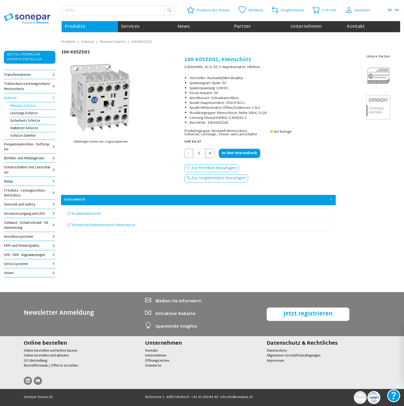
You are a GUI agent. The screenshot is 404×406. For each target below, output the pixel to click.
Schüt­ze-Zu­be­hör (23, 136)
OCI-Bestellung (35, 361)
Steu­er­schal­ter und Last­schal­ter (29, 170)
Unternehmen (306, 26)
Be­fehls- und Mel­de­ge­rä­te (29, 158)
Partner (242, 26)
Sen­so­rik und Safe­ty (29, 205)
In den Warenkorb (239, 153)
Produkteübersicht (84, 214)
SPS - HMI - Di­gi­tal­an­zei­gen (29, 255)
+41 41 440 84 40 (204, 397)
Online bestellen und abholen (46, 356)
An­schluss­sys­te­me (29, 237)
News (184, 26)
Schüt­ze (29, 98)
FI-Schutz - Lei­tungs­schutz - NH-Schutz (29, 193)
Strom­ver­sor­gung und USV (29, 214)
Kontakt (356, 26)
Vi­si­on (29, 273)
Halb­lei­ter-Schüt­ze (24, 128)
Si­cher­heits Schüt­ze (25, 121)
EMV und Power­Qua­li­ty (29, 246)
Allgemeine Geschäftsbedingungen (294, 356)
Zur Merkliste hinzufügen (211, 168)
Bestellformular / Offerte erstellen (51, 366)
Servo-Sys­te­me (29, 264)
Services (130, 26)
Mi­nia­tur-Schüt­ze (23, 106)
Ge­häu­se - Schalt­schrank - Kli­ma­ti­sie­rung (29, 225)
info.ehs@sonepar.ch (236, 397)
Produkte (75, 26)
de (390, 10)
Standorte (153, 366)
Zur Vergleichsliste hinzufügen (216, 178)
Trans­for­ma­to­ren (29, 75)
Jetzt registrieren (308, 314)
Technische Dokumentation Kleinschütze (101, 225)
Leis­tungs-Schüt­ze (24, 113)
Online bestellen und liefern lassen (50, 351)
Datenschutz (277, 351)
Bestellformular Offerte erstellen (24, 57)
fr (397, 10)
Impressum (275, 361)
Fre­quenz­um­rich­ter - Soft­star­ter (29, 147)
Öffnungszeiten (157, 361)
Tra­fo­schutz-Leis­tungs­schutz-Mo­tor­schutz (29, 86)
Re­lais (29, 182)
